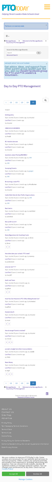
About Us (7, 409)
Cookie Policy (7, 436)
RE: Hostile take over (11, 142)
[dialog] (26, 468)
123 (22, 102)
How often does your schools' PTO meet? (17, 253)
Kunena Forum (29, 397)
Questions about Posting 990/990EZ (16, 155)
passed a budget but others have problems (18, 349)
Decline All (37, 474)
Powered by (21, 397)
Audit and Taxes (10, 280)
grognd (31, 171)
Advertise (7, 418)
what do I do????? (10, 267)
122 (16, 102)
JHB (30, 158)
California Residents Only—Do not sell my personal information (25, 444)
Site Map (6, 415)
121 (11, 102)
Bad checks (8, 208)
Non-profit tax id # (10, 222)
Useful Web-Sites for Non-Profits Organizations (20, 195)
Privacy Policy (7, 423)
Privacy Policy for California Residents (16, 441)
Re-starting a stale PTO (12, 182)
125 (33, 102)
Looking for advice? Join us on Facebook (17, 63)
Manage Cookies (25, 479)
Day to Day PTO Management (22, 86)
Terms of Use (6, 433)
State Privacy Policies (9, 447)
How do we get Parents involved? (15, 330)
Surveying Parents (11, 168)
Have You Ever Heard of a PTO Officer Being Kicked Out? (22, 299)
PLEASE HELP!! (9, 312)
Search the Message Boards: (17, 50)
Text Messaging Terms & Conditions (15, 426)
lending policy (9, 115)
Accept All (13, 474)
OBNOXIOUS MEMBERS (12, 128)
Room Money (9, 362)
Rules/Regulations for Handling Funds (17, 235)
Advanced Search (12, 55)
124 (27, 102)
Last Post (8, 120)
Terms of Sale (7, 429)
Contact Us (8, 412)
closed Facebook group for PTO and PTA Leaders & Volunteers (26, 73)
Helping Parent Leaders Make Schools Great (20, 14)
